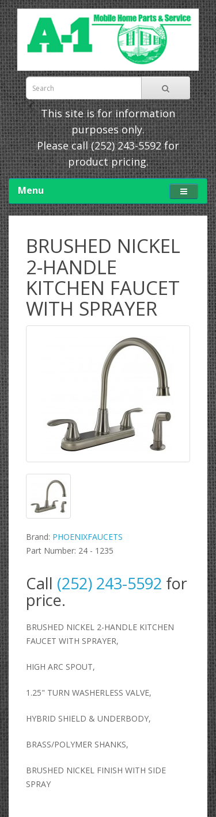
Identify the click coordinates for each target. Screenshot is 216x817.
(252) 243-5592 (126, 145)
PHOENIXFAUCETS (87, 536)
